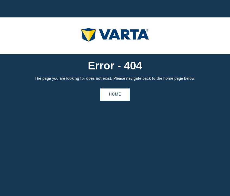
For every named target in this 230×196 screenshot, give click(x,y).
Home (115, 94)
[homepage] (115, 35)
